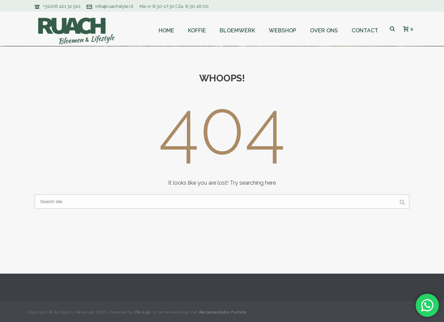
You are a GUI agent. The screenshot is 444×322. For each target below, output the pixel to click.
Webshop (282, 30)
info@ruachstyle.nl (114, 6)
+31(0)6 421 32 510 (61, 6)
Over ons (324, 30)
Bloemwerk (237, 30)
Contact (365, 30)
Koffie (197, 30)
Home (166, 30)
